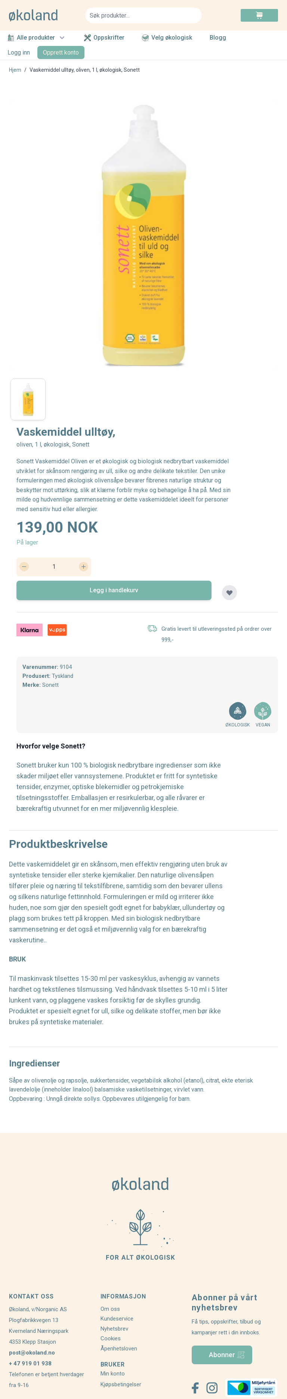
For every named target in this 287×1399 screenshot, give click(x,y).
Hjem (15, 70)
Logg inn (18, 52)
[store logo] (42, 15)
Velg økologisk (167, 37)
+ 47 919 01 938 (30, 1363)
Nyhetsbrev (114, 1328)
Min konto (113, 1373)
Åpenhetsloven (119, 1348)
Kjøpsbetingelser (121, 1384)
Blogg (218, 38)
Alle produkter (37, 37)
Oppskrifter (104, 37)
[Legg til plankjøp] (229, 592)
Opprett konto (61, 52)
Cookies (111, 1338)
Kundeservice (117, 1318)
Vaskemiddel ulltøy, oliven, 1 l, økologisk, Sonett (85, 70)
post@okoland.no (32, 1352)
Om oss (110, 1309)
